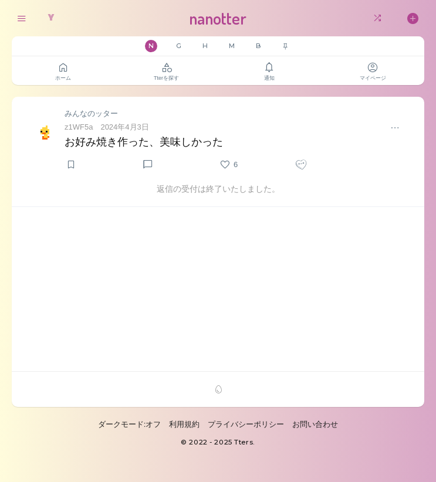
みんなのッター (91, 113)
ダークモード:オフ (129, 424)
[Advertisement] (218, 289)
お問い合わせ (315, 424)
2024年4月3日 (124, 127)
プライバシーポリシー (246, 424)
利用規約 (184, 424)
